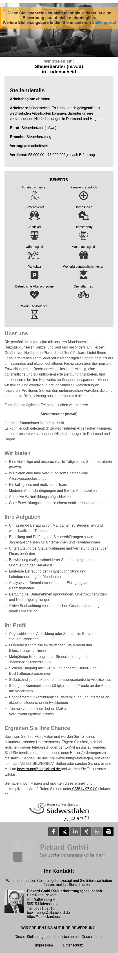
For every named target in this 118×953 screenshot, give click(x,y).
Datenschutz (73, 945)
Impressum (44, 945)
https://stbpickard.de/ (43, 917)
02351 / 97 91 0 (84, 789)
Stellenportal (104, 22)
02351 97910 (43, 908)
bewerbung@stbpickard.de (39, 769)
